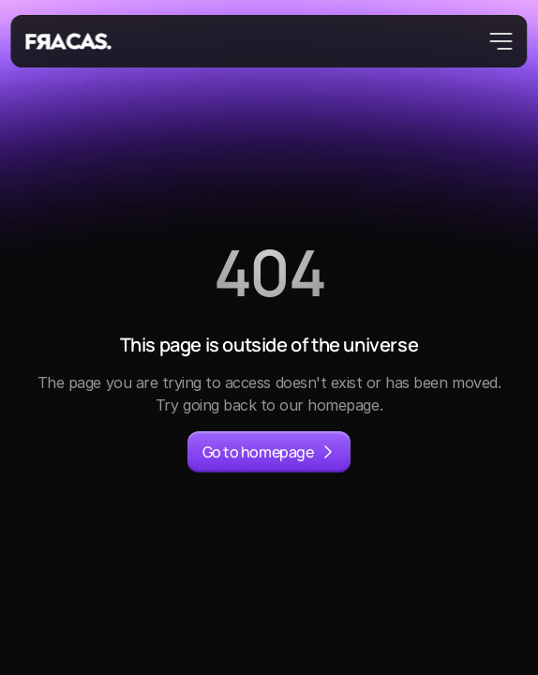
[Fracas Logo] (69, 41)
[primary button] (269, 451)
